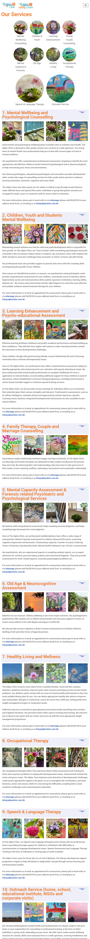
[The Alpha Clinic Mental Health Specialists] (8, 5)
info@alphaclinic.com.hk (47, 203)
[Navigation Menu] (85, 5)
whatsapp (54, 200)
